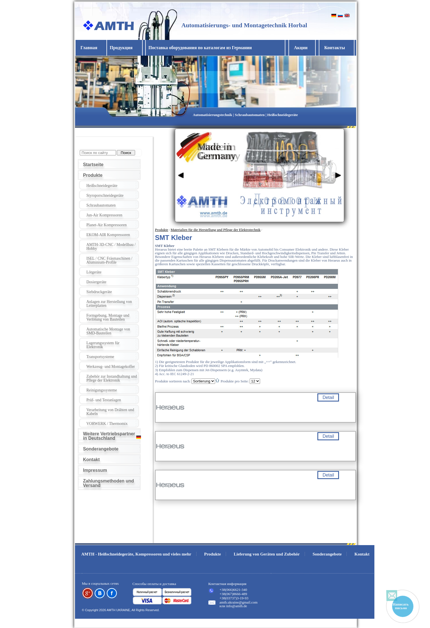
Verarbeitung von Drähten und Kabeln (110, 412)
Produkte (93, 175)
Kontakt (91, 459)
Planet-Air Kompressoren (107, 225)
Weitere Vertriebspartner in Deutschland (109, 436)
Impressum (95, 470)
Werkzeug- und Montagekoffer (111, 366)
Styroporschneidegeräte (105, 195)
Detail (328, 397)
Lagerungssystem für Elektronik (103, 345)
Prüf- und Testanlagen (104, 400)
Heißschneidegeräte (102, 185)
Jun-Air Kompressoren (104, 215)
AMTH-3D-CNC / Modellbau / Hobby (111, 246)
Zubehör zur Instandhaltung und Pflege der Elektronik (112, 378)
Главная (89, 47)
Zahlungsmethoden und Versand (108, 483)
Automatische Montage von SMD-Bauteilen (108, 331)
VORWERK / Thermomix (107, 423)
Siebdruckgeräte (99, 292)
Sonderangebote (101, 448)
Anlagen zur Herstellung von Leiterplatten (109, 304)
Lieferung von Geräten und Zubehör (267, 554)
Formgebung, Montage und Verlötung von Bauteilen (108, 317)
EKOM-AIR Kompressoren (108, 235)
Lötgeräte (94, 272)
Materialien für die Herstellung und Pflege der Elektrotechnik (215, 230)
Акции (301, 47)
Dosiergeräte (96, 282)
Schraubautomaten (101, 205)
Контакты (334, 47)
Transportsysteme (100, 357)
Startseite (93, 164)
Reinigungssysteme (102, 390)
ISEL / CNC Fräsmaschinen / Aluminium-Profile (110, 260)
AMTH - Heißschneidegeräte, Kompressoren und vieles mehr (136, 554)
